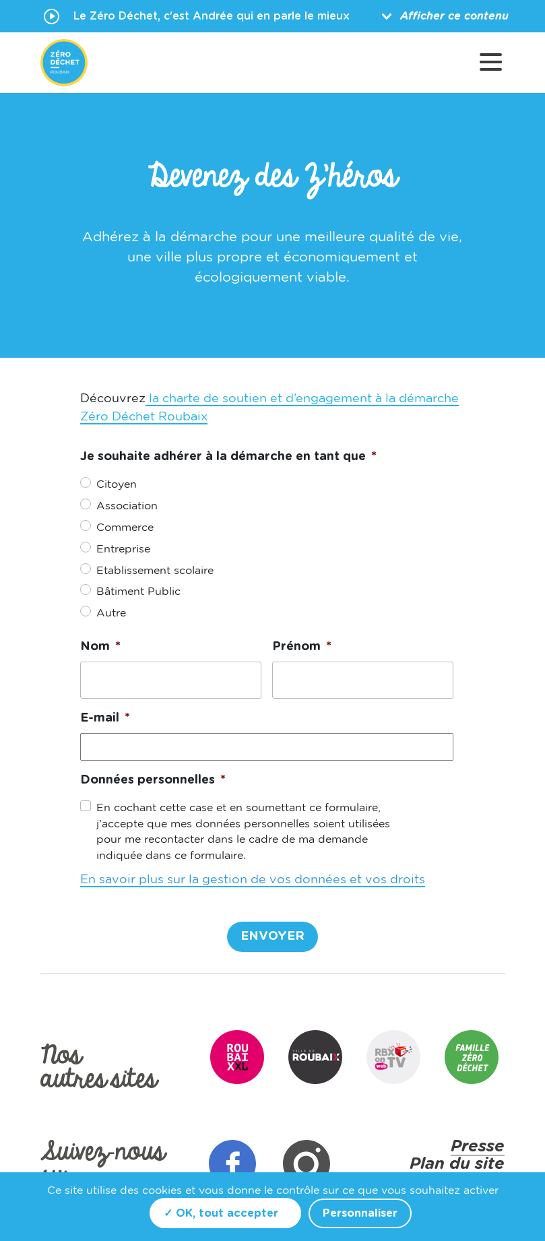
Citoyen (116, 484)
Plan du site (457, 1164)
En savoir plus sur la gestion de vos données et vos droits (252, 880)
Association (127, 506)
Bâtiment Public (138, 591)
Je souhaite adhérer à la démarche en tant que (228, 457)
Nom (100, 647)
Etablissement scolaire (155, 570)
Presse (478, 1147)
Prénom (301, 647)
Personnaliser (360, 1213)
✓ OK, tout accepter (221, 1213)
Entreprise (123, 549)
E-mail (105, 718)
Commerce (125, 527)
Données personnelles (153, 780)
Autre (111, 613)
